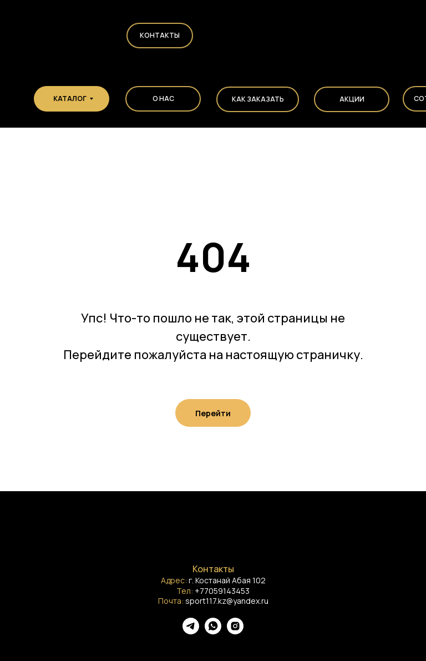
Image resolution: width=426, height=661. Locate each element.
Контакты (160, 35)
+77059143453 (222, 591)
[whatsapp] (213, 631)
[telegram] (190, 631)
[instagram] (235, 631)
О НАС (163, 98)
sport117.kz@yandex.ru (226, 601)
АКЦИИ (351, 99)
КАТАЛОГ (70, 98)
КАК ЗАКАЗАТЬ (258, 99)
